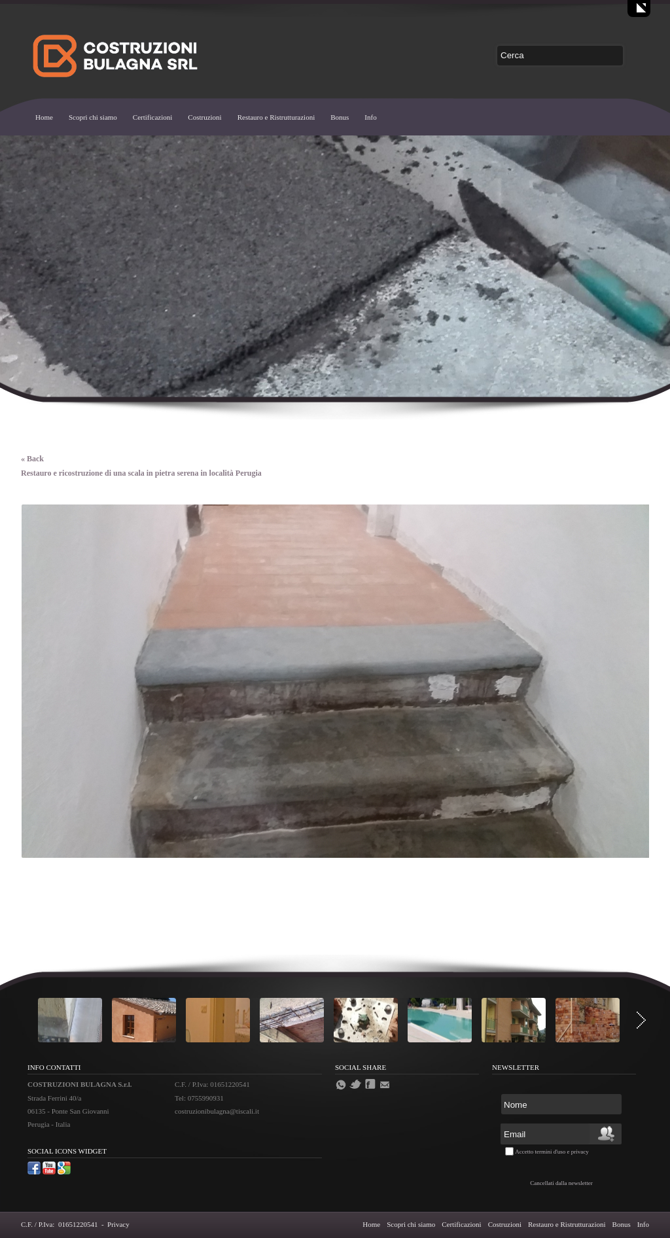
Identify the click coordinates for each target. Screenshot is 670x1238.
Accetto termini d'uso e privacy (552, 1151)
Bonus (339, 117)
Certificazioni (152, 117)
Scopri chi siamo (93, 117)
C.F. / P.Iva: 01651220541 (59, 1224)
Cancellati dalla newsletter (561, 1183)
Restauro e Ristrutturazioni (276, 117)
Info (370, 117)
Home (44, 117)
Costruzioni (204, 117)
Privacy (118, 1224)
